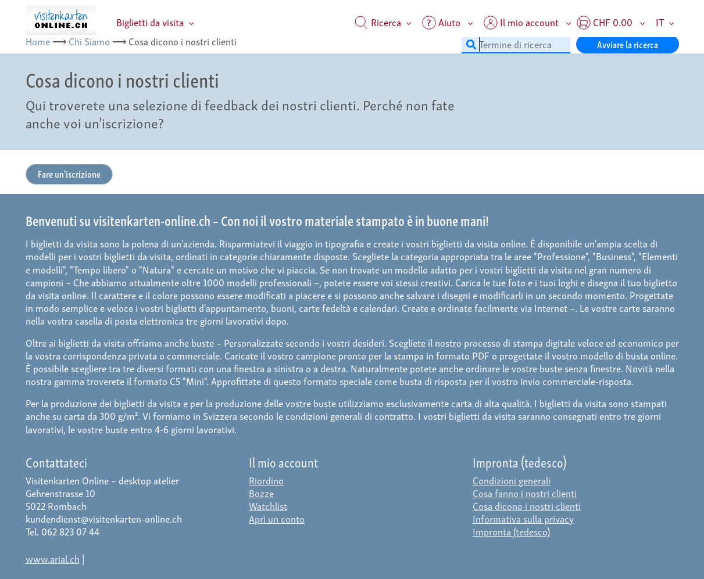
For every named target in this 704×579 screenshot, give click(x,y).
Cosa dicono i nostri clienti (527, 505)
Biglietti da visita (150, 22)
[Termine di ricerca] (516, 44)
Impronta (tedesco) (511, 531)
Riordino (266, 480)
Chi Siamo (89, 41)
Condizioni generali (512, 480)
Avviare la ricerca (627, 44)
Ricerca (378, 22)
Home (38, 41)
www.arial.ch (53, 558)
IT (660, 22)
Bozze (261, 493)
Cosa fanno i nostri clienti (525, 493)
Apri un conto (277, 518)
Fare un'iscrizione (69, 173)
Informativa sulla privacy (523, 518)
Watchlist (268, 505)
